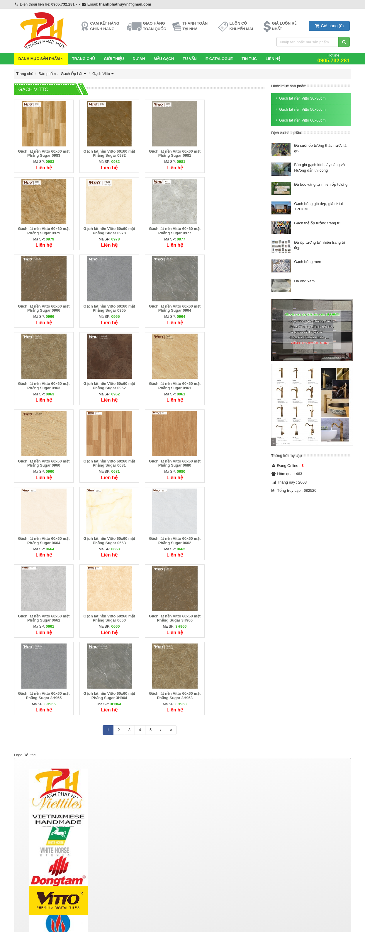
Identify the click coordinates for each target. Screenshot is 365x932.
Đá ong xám (304, 281)
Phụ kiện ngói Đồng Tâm (208, 854)
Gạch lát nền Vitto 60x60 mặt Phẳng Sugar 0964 (43, 305)
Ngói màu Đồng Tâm (205, 841)
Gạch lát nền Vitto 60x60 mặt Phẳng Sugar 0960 (43, 382)
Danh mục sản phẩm (40, 59)
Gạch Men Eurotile (31, 854)
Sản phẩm (47, 73)
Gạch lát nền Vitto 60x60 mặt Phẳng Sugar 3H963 (236, 535)
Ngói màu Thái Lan (203, 847)
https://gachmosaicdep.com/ (38, 913)
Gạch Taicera (26, 847)
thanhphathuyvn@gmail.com (125, 4)
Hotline (333, 58)
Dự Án (139, 59)
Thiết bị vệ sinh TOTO (120, 841)
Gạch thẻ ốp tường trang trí (317, 223)
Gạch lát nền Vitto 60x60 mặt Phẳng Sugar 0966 (172, 229)
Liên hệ (273, 59)
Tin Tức (249, 59)
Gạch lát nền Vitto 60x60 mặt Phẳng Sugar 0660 (236, 458)
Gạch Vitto (103, 73)
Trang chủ (83, 59)
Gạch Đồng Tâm (29, 841)
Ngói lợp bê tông (204, 832)
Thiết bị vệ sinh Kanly (119, 854)
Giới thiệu (114, 59)
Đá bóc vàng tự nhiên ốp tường (320, 184)
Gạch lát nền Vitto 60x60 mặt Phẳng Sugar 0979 (236, 152)
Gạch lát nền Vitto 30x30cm (300, 98)
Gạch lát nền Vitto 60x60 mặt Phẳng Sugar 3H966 (43, 535)
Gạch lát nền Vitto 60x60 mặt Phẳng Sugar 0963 (107, 305)
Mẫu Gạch (164, 59)
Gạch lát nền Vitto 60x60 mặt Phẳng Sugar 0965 (236, 229)
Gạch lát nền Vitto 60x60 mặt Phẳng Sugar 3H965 (107, 535)
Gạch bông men (307, 262)
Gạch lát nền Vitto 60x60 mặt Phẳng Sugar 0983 (43, 152)
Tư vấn (190, 59)
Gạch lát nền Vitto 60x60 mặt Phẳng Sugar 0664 (236, 382)
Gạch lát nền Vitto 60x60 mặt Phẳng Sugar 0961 (236, 305)
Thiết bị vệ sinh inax (118, 847)
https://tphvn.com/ (29, 920)
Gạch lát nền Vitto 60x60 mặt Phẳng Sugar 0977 (107, 229)
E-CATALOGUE (219, 59)
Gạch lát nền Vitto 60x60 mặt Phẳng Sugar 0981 (172, 152)
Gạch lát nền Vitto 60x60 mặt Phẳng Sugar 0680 (172, 382)
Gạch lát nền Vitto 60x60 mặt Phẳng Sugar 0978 (43, 229)
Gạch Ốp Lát (74, 73)
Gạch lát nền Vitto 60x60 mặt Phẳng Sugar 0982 (107, 152)
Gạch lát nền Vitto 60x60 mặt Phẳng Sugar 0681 (107, 382)
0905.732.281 (63, 4)
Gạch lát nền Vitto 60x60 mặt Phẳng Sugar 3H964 (172, 535)
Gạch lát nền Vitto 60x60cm (300, 120)
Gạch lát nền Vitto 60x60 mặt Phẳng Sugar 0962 (172, 305)
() (329, 25)
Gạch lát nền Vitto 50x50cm (300, 109)
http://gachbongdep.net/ (34, 901)
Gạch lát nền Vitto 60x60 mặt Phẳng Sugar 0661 (172, 458)
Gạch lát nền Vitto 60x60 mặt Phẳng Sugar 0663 (43, 458)
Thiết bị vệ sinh (115, 832)
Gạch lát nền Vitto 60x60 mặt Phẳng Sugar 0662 (107, 458)
